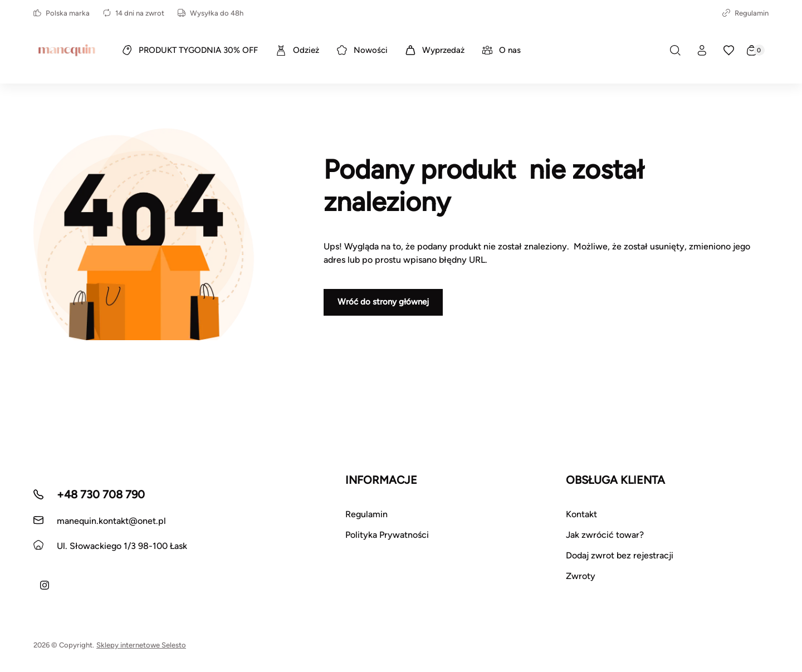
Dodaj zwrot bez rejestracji (619, 555)
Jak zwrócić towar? (605, 534)
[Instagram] (44, 585)
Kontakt (581, 514)
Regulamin (745, 13)
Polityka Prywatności (387, 534)
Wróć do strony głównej (383, 302)
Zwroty (580, 576)
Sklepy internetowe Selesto (141, 645)
